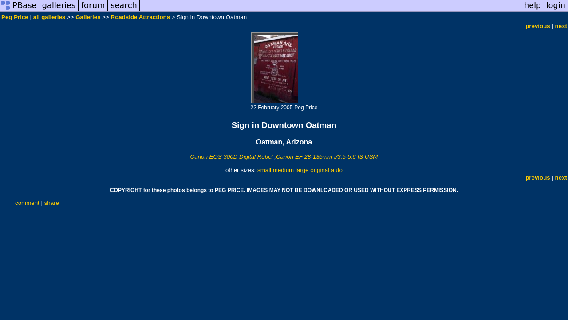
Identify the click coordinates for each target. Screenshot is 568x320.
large (302, 170)
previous (537, 26)
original (319, 170)
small (264, 170)
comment (27, 203)
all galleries (49, 17)
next (561, 26)
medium (283, 170)
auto (337, 170)
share (51, 203)
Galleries (87, 17)
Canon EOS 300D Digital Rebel (231, 156)
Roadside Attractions (140, 17)
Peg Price (14, 17)
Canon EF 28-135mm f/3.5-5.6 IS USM (327, 156)
